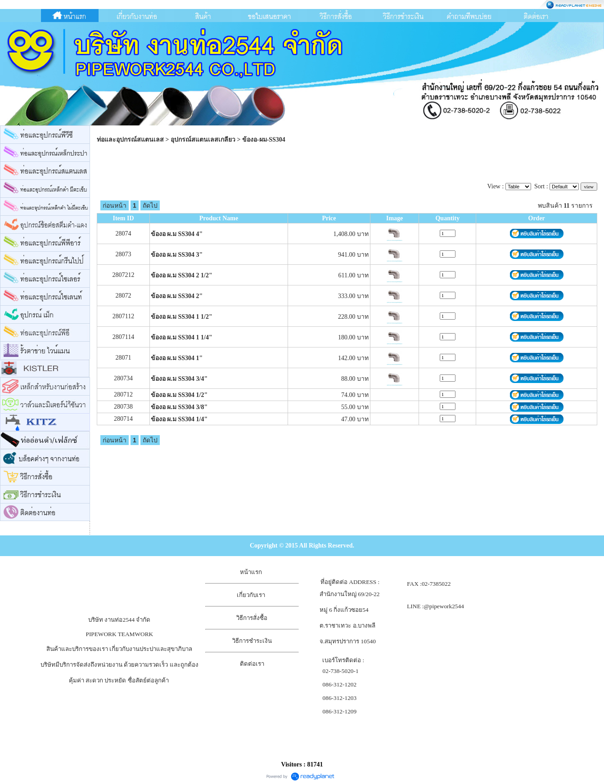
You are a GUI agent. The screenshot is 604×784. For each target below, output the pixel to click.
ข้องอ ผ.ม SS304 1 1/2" (181, 316)
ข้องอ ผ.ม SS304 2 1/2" (181, 275)
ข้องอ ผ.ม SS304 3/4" (179, 378)
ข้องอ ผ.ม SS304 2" (177, 296)
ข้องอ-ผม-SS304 (263, 139)
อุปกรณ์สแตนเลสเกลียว (203, 139)
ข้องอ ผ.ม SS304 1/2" (179, 395)
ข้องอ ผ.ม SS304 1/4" (179, 419)
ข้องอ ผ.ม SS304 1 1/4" (181, 337)
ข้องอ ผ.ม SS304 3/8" (179, 407)
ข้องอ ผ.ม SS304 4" (177, 234)
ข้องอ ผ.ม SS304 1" (177, 358)
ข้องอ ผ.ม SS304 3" (177, 254)
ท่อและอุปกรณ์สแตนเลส (130, 139)
